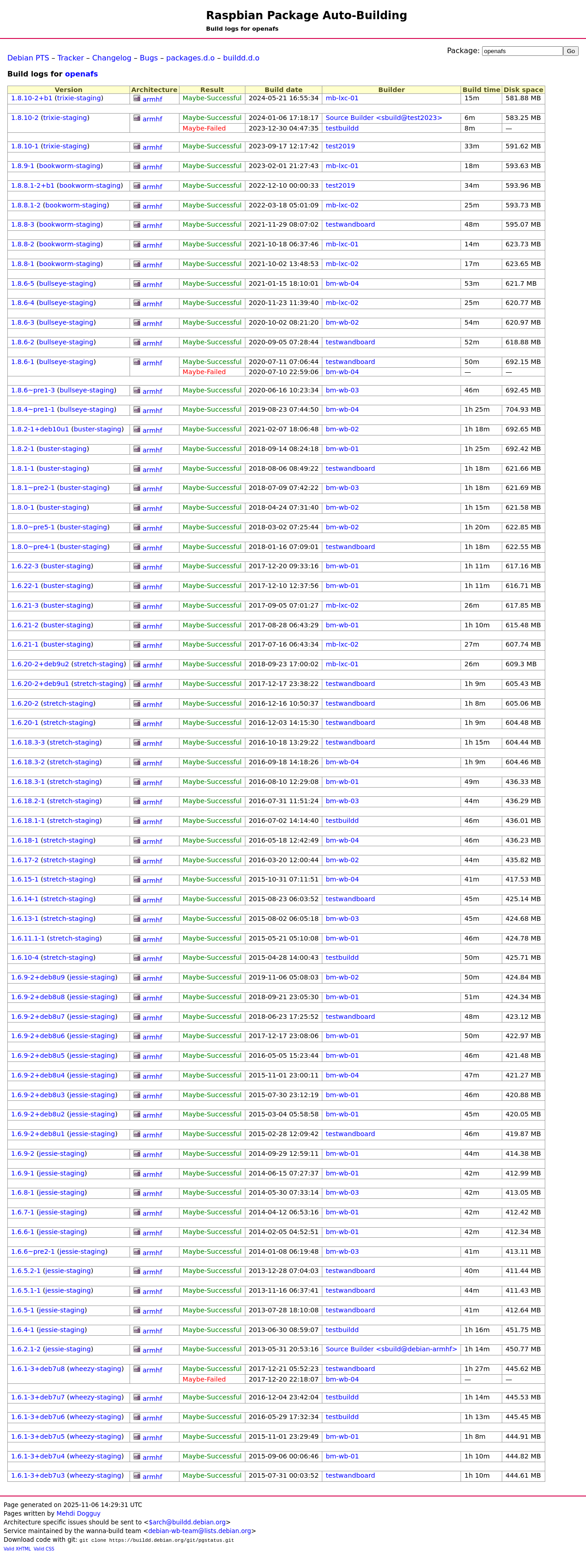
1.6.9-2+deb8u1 (38, 1133)
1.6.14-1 (24, 899)
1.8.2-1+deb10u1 (40, 429)
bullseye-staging (66, 283)
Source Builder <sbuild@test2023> (384, 117)
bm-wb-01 (342, 448)
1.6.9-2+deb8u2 (38, 1114)
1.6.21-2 (24, 625)
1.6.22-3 (24, 566)
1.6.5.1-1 (26, 1290)
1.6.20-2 (24, 703)
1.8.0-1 (22, 507)
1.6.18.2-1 (28, 801)
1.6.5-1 (22, 1310)
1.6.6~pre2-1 (33, 1251)
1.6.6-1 (22, 1231)
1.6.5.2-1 (26, 1270)
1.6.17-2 (24, 860)
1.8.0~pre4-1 (33, 546)
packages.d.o (190, 58)
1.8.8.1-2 (26, 205)
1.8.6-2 (22, 342)
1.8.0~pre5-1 (33, 527)
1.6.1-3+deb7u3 (38, 1475)
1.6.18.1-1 (28, 820)
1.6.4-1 (22, 1329)
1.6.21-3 (24, 605)
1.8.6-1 (22, 361)
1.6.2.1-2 (26, 1349)
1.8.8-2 (22, 244)
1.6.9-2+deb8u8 (38, 997)
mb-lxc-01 (342, 98)
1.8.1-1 (22, 468)
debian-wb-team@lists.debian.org (199, 1531)
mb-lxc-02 (342, 205)
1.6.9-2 (22, 1153)
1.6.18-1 (24, 840)
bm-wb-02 (342, 322)
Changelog (111, 58)
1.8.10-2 (24, 117)
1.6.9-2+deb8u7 (38, 1016)
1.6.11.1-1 (28, 938)
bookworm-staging (69, 165)
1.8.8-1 (22, 263)
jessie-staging (92, 977)
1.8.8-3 (22, 224)
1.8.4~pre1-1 (33, 409)
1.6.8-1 (22, 1192)
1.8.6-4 (22, 302)
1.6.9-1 (22, 1173)
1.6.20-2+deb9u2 (40, 664)
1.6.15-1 (24, 879)
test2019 (340, 146)
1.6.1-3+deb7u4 (38, 1456)
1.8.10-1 (24, 146)
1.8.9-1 (22, 165)
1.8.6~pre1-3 (33, 390)
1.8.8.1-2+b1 (32, 185)
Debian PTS (28, 58)
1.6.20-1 (24, 722)
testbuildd (342, 128)
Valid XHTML (17, 1548)
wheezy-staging (95, 1368)
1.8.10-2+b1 (31, 98)
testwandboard (350, 224)
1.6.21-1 (24, 644)
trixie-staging (79, 98)
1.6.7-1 (22, 1212)
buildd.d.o (241, 58)
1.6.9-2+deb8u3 (38, 1095)
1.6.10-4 (24, 957)
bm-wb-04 (342, 283)
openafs (81, 74)
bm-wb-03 (342, 390)
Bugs (149, 58)
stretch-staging (99, 664)
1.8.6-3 (22, 322)
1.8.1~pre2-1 (33, 487)
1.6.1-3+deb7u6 (38, 1416)
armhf (153, 99)
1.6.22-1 (24, 585)
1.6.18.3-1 (28, 781)
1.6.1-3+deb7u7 (38, 1397)
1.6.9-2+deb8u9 (38, 977)
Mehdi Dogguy (78, 1513)
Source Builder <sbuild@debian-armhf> (391, 1349)
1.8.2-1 (22, 448)
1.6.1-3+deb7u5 (38, 1436)
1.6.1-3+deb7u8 (38, 1368)
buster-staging (97, 429)
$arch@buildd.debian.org (187, 1522)
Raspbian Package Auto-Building (306, 15)
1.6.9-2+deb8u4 (38, 1075)
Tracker (71, 58)
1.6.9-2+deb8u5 (38, 1055)
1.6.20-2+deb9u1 (40, 683)
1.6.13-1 (24, 918)
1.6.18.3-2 (28, 762)
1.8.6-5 (22, 283)
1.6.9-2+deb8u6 (38, 1035)
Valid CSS (44, 1548)
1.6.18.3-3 (28, 742)
